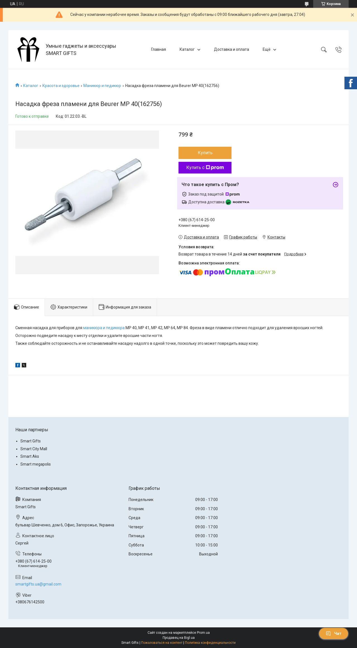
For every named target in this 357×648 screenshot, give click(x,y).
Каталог (187, 49)
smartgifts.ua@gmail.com (38, 584)
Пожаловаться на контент (161, 643)
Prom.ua (203, 633)
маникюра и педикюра (104, 328)
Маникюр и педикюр (102, 85)
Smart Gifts (30, 441)
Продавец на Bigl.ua (179, 638)
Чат (333, 633)
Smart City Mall (33, 449)
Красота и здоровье (60, 85)
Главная (158, 49)
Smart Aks (29, 456)
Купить (205, 152)
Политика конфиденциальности (210, 643)
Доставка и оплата (231, 49)
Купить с (205, 167)
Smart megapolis (35, 464)
